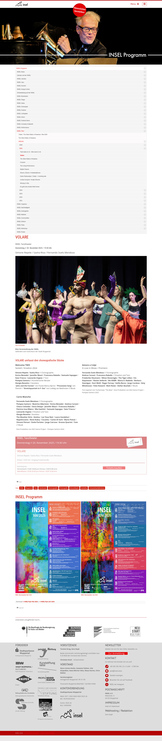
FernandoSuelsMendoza (96, 488)
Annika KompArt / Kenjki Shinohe (30, 180)
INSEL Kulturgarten (23, 211)
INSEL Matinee (21, 214)
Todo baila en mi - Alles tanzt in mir (30, 152)
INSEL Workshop (22, 228)
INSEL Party (20, 225)
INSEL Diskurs (21, 221)
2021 (20, 200)
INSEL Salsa (21, 103)
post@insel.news (116, 671)
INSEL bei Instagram (117, 684)
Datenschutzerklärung (47, 733)
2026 (20, 145)
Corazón (22, 162)
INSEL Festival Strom (23, 120)
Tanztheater (42, 488)
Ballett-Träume (24, 169)
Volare (22, 155)
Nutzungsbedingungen (32, 733)
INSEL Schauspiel (22, 106)
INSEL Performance (23, 127)
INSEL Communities (23, 218)
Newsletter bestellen (80, 10)
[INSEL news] (21, 4)
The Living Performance (27, 166)
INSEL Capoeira (22, 204)
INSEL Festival (21, 110)
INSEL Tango (21, 99)
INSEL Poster (21, 232)
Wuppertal (29, 488)
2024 (20, 190)
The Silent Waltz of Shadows (27, 138)
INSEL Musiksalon (22, 96)
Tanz (35, 488)
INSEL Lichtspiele (22, 113)
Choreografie (64, 488)
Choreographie (53, 488)
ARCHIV (21, 141)
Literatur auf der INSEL (24, 75)
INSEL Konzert (21, 86)
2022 (20, 197)
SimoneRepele (74, 488)
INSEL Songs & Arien (23, 89)
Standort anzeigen (116, 675)
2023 (20, 193)
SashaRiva (84, 488)
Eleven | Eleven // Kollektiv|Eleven (30, 173)
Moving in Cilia (24, 183)
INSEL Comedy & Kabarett (25, 124)
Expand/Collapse (145, 68)
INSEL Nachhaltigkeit (23, 207)
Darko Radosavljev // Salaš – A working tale (33, 176)
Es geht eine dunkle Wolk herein (30, 186)
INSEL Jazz (20, 82)
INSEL (22, 488)
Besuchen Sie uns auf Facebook (121, 680)
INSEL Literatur (21, 79)
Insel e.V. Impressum (112, 706)
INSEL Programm (21, 68)
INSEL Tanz (20, 131)
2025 (20, 148)
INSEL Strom (21, 117)
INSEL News (21, 72)
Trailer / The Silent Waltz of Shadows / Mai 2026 (33, 134)
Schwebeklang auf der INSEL (26, 93)
